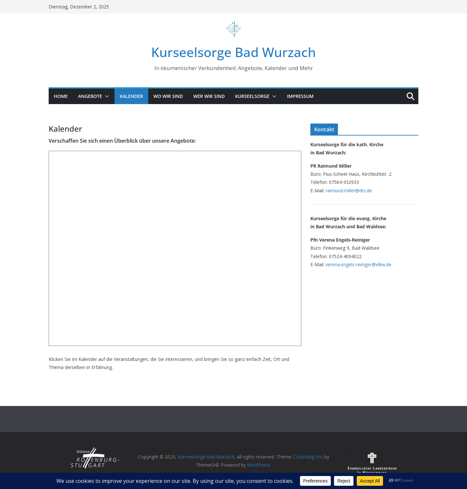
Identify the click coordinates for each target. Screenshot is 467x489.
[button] (105, 96)
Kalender (131, 96)
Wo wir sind (168, 96)
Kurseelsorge (252, 96)
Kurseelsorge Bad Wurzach (233, 52)
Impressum (300, 96)
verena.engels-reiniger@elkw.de (358, 264)
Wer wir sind (209, 96)
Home (61, 96)
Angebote (90, 96)
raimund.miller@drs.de (349, 190)
